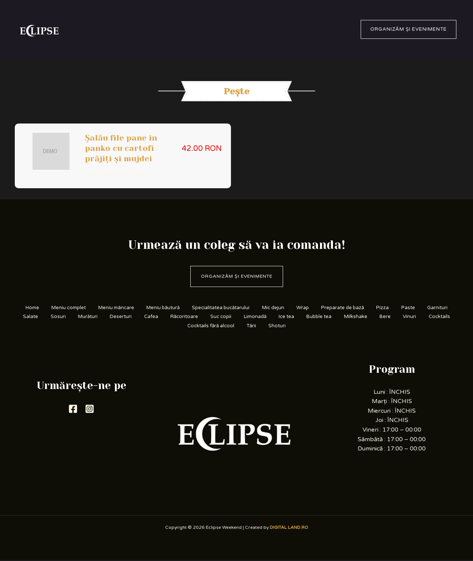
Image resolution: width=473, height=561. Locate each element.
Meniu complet (84, 307)
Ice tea (389, 317)
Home (43, 307)
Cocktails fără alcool (273, 326)
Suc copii (315, 317)
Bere (162, 326)
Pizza (431, 307)
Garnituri (72, 317)
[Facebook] (73, 410)
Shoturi (347, 326)
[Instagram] (89, 410)
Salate (105, 317)
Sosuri (135, 317)
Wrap (342, 307)
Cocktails (222, 326)
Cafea (238, 317)
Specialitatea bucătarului (251, 307)
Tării (318, 326)
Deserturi (205, 317)
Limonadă (354, 317)
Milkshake (130, 326)
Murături (168, 317)
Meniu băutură (189, 307)
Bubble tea (426, 317)
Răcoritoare (275, 317)
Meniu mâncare (137, 307)
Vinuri (189, 326)
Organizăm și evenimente (236, 275)
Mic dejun (309, 307)
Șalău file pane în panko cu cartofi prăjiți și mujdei (121, 148)
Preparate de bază (387, 307)
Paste (40, 317)
